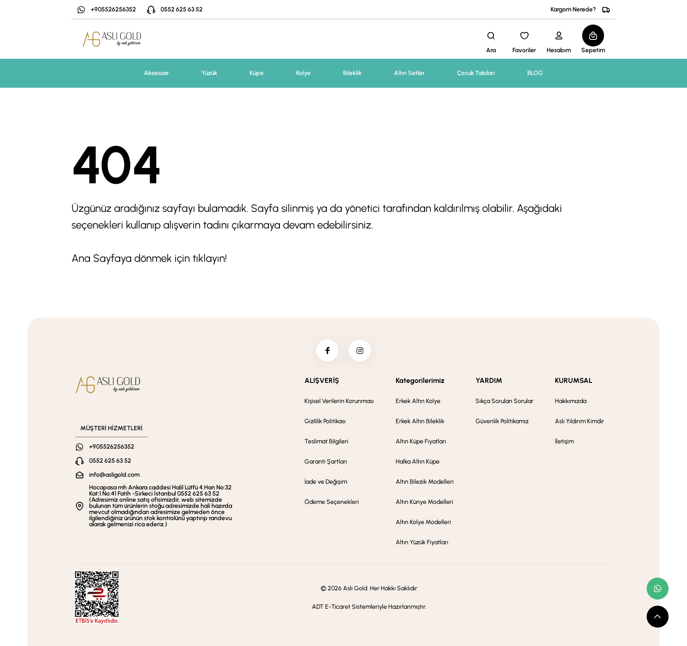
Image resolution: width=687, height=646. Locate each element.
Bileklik (352, 73)
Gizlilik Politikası (325, 421)
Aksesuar (156, 73)
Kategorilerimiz (420, 380)
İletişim (564, 441)
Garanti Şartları (325, 461)
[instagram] (360, 350)
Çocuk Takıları (476, 73)
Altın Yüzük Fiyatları (422, 542)
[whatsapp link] (658, 589)
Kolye (303, 73)
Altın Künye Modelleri (424, 502)
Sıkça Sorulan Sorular (504, 401)
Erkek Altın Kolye (418, 401)
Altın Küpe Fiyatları (421, 441)
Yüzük (209, 73)
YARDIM (489, 380)
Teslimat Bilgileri (326, 441)
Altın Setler (409, 73)
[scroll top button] (658, 617)
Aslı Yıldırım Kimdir (579, 421)
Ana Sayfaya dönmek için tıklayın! (149, 258)
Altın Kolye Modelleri (423, 522)
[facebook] (327, 350)
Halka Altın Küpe (418, 461)
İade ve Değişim (325, 481)
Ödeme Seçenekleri (331, 502)
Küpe (257, 73)
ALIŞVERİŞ (321, 380)
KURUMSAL (573, 380)
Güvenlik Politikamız (502, 421)
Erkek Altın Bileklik (420, 421)
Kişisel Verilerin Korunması (339, 401)
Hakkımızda (571, 401)
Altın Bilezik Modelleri (425, 481)
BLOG (535, 73)
